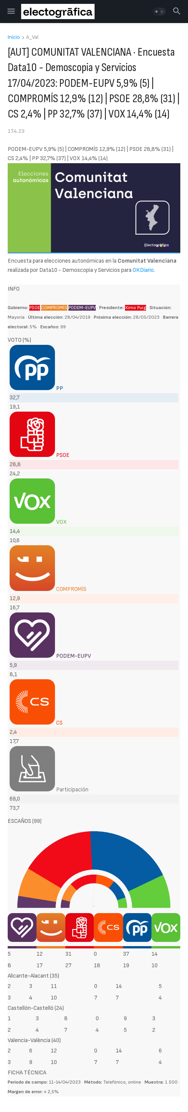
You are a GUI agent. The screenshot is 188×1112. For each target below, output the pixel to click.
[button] (10, 11)
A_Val (32, 37)
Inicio (14, 37)
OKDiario (143, 270)
